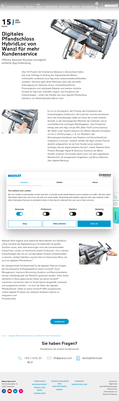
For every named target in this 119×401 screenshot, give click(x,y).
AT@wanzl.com (59, 358)
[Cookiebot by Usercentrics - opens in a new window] (100, 175)
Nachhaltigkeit (39, 384)
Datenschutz (112, 389)
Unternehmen (88, 7)
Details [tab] (59, 182)
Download (60, 322)
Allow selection (59, 224)
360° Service (39, 6)
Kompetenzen (51, 7)
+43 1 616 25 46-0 (30, 360)
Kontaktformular (89, 358)
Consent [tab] (24, 182)
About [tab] (95, 182)
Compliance (39, 381)
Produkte (30, 7)
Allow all (94, 224)
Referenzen (64, 7)
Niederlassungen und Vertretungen (60, 384)
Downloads (40, 393)
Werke (59, 390)
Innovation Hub (79, 384)
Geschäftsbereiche (15, 7)
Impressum (113, 381)
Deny (25, 224)
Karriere (76, 7)
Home (4, 336)
